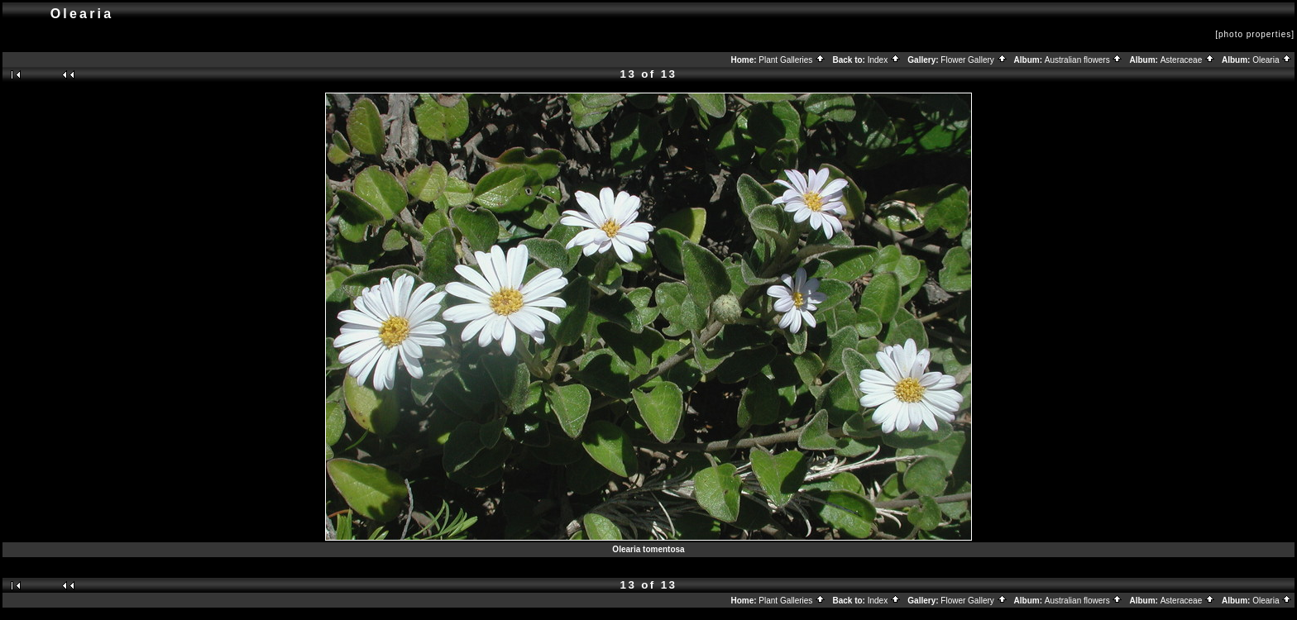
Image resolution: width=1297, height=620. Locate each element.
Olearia (1272, 59)
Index (884, 59)
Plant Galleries (792, 59)
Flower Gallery (973, 59)
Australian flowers (1084, 59)
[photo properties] (1255, 34)
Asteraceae (1188, 59)
